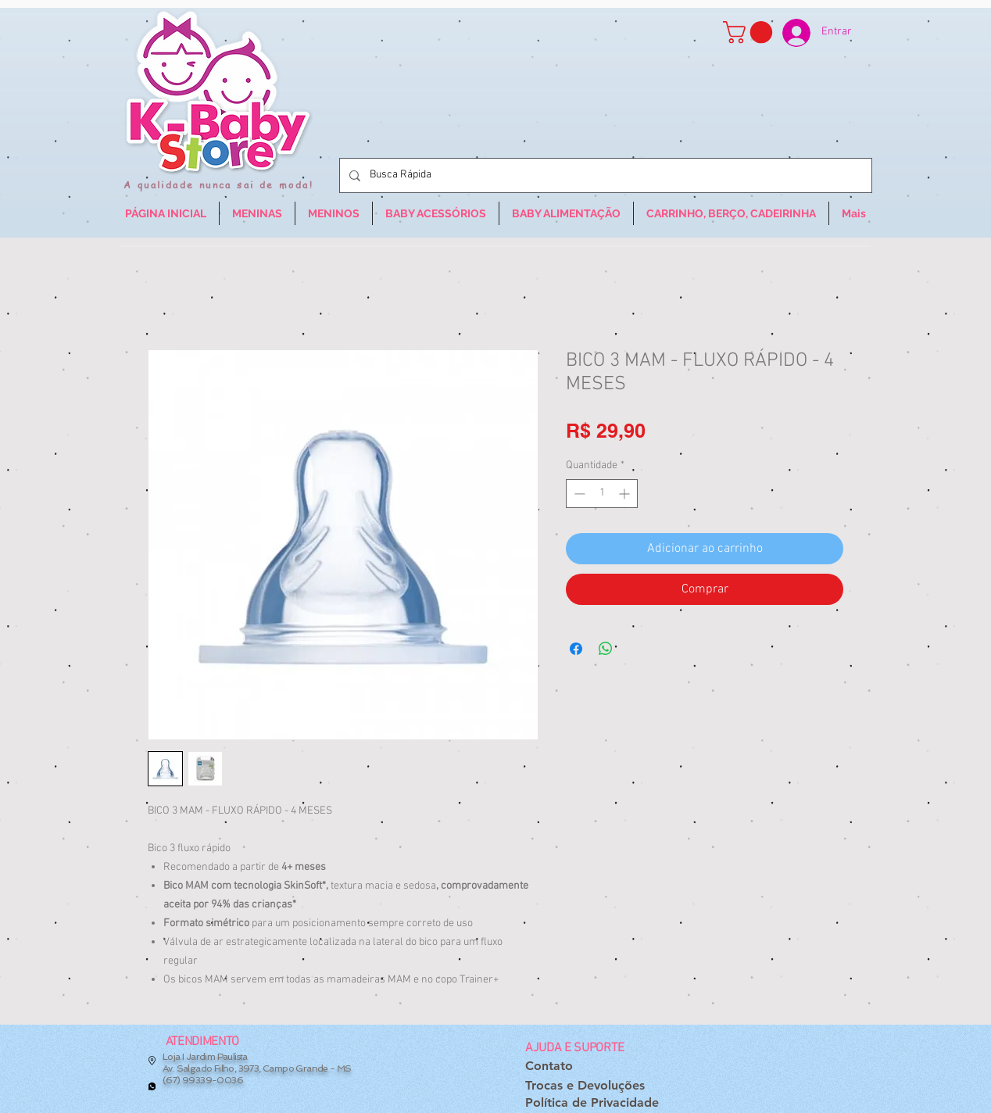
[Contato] (549, 1066)
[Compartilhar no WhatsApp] (605, 648)
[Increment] (625, 493)
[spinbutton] (602, 493)
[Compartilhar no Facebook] (576, 648)
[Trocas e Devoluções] (585, 1086)
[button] (750, 32)
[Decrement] (578, 493)
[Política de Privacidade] (592, 1103)
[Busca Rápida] (604, 175)
